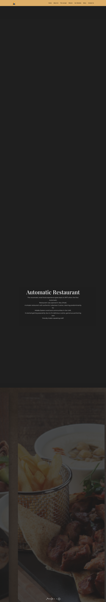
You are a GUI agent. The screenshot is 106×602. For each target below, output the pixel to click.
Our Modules (78, 3)
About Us (56, 3)
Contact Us (91, 3)
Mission (71, 3)
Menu (84, 3)
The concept (63, 3)
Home (50, 3)
